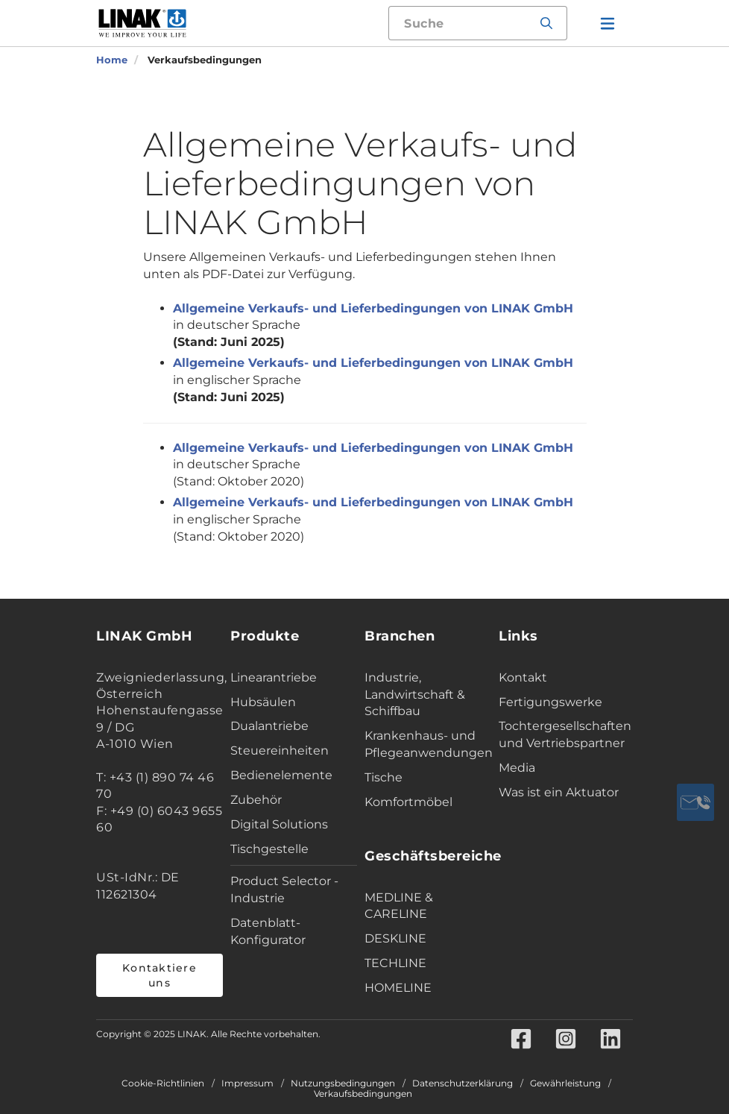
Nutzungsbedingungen (343, 1083)
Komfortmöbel (408, 802)
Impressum (247, 1083)
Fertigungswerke (550, 702)
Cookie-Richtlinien (163, 1083)
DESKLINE (395, 938)
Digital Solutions (279, 824)
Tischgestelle (269, 849)
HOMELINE (398, 988)
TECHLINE (395, 963)
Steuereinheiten (279, 750)
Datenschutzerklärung (462, 1083)
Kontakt (523, 677)
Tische (383, 777)
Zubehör (256, 800)
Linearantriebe (273, 677)
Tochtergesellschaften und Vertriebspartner (562, 734)
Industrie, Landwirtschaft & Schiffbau (414, 694)
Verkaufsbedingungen (363, 1094)
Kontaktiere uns (159, 975)
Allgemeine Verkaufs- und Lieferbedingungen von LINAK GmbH (373, 308)
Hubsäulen (263, 702)
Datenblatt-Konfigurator (268, 931)
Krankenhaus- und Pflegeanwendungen (427, 744)
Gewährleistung (565, 1083)
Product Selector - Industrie (284, 889)
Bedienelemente (281, 775)
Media (517, 768)
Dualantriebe (269, 726)
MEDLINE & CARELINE (398, 906)
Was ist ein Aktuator (559, 792)
